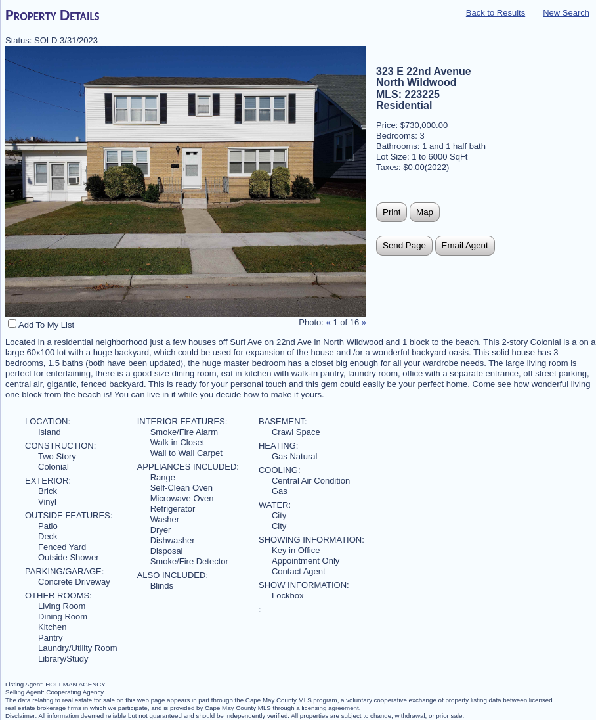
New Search (566, 13)
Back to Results (495, 13)
